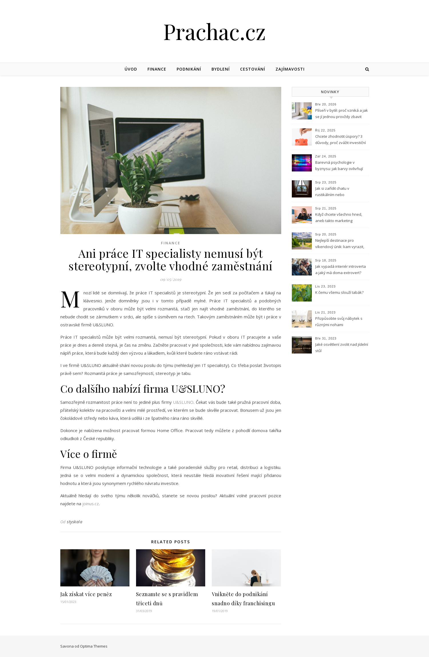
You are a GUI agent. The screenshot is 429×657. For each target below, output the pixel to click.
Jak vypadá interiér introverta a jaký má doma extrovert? (340, 269)
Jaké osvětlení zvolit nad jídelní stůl (341, 347)
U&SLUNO (183, 402)
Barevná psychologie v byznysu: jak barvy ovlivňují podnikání (339, 166)
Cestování (252, 69)
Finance (156, 69)
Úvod (131, 69)
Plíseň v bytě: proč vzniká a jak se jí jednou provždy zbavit (341, 113)
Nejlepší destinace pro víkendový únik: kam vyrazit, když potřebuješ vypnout (339, 244)
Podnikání (189, 69)
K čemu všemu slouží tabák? (339, 292)
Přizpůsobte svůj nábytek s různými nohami (338, 321)
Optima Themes (93, 646)
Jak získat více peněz (86, 594)
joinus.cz (90, 503)
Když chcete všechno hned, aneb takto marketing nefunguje (338, 218)
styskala (74, 521)
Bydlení (220, 69)
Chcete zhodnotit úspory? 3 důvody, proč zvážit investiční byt (340, 140)
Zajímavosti (290, 69)
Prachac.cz (214, 31)
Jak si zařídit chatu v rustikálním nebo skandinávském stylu (333, 192)
